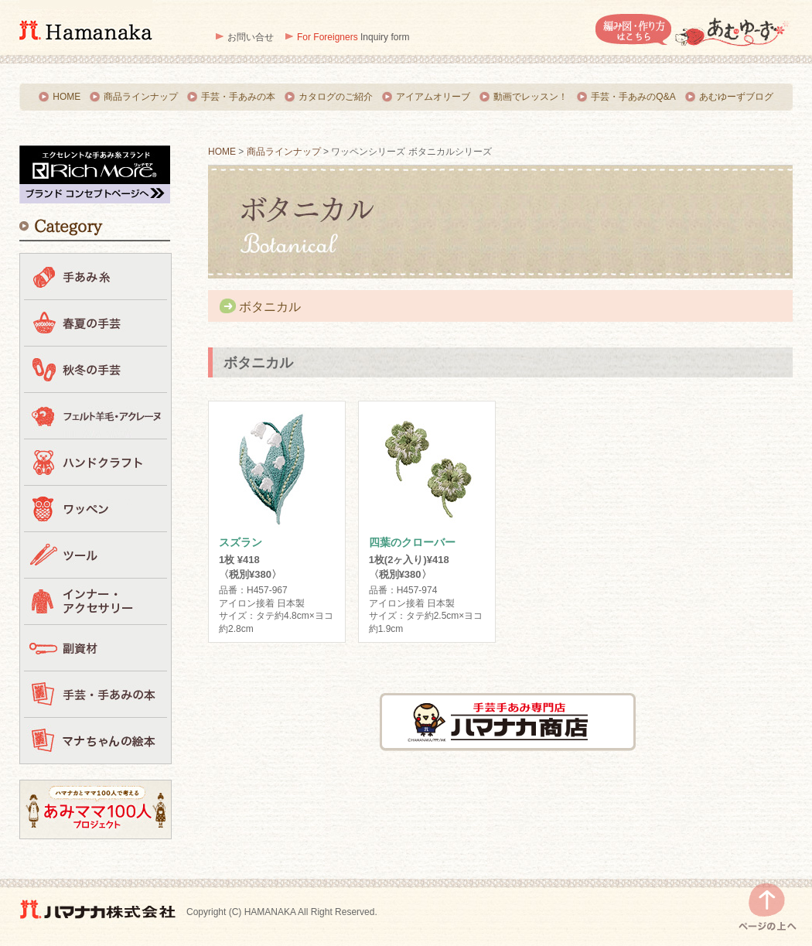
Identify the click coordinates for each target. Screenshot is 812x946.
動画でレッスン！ (530, 96)
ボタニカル (270, 306)
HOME (66, 96)
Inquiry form (353, 37)
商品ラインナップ (141, 96)
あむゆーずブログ (736, 96)
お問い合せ (250, 37)
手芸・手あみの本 (238, 96)
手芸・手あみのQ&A (633, 96)
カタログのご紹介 (336, 96)
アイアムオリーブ (433, 96)
